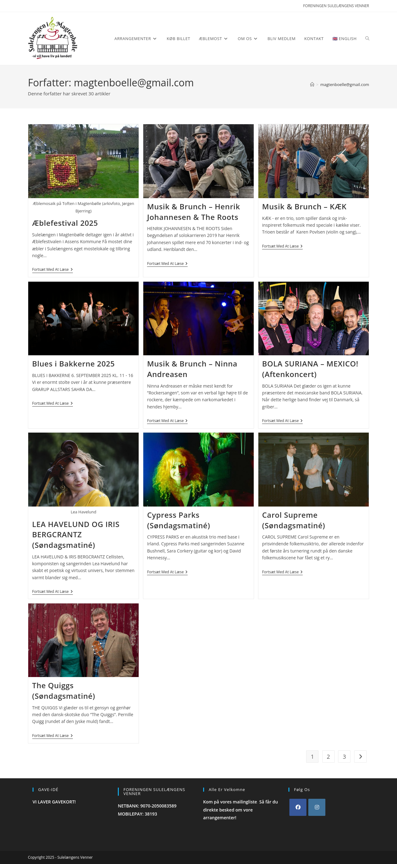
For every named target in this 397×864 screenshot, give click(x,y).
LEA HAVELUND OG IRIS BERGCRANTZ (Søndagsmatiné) (76, 534)
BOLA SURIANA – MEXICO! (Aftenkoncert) (310, 368)
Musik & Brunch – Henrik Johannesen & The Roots (193, 211)
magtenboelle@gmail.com (344, 84)
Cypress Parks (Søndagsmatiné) (178, 520)
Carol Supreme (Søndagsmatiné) (293, 520)
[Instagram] (316, 807)
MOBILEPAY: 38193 (137, 814)
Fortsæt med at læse (52, 270)
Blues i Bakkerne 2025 (73, 363)
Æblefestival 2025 (65, 223)
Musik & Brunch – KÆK (304, 206)
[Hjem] (312, 84)
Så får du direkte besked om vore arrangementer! (240, 809)
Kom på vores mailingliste (230, 802)
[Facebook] (297, 807)
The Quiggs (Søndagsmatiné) (63, 690)
